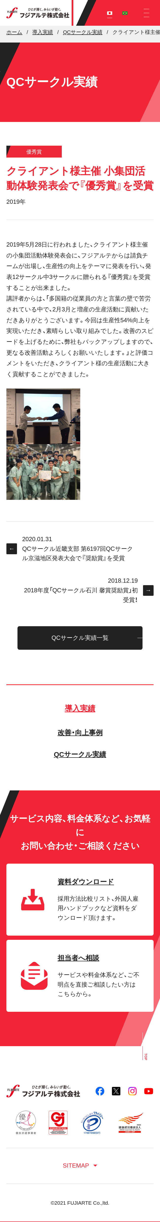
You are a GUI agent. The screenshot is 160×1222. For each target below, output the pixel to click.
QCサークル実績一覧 (79, 637)
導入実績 (80, 708)
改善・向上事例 (80, 733)
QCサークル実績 (80, 754)
